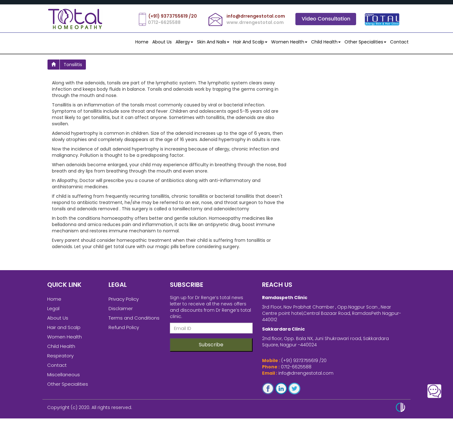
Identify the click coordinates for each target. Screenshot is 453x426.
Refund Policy (124, 330)
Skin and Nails (213, 42)
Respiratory (60, 358)
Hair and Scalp (250, 42)
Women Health (289, 42)
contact (399, 42)
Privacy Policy (124, 301)
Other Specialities (365, 42)
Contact (57, 367)
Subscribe (211, 347)
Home (141, 42)
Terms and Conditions (134, 320)
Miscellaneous (63, 377)
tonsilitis (73, 64)
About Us (162, 42)
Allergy (184, 42)
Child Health (326, 42)
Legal (53, 311)
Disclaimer (121, 311)
